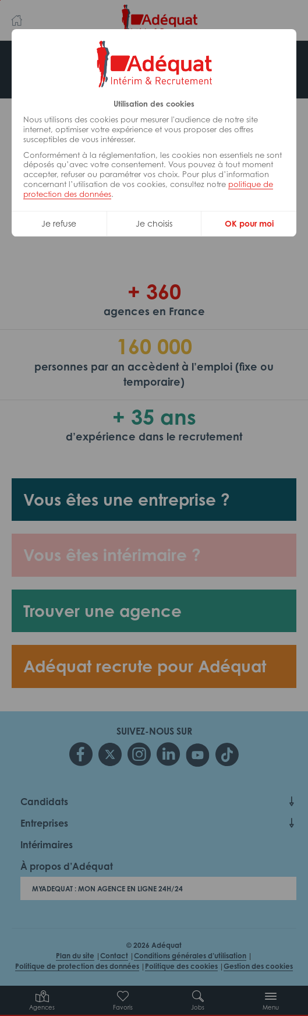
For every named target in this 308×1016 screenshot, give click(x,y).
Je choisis (154, 223)
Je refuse (58, 223)
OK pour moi (249, 223)
